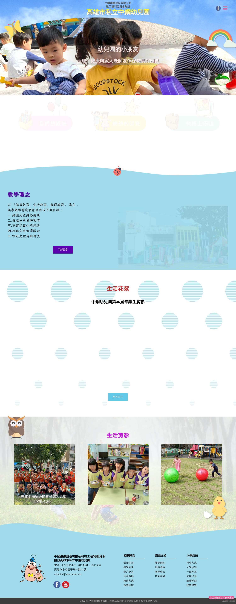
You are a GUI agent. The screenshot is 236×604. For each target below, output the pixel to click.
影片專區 (129, 571)
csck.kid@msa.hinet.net (68, 574)
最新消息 (129, 562)
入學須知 (192, 567)
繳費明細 (192, 580)
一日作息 (192, 571)
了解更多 (63, 249)
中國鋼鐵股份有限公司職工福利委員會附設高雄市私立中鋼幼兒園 (79, 558)
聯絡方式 (129, 580)
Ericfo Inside (228, 601)
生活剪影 (129, 576)
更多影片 (118, 396)
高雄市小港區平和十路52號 (70, 569)
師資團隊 (160, 567)
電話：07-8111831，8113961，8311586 (77, 565)
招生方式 (192, 562)
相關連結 (129, 585)
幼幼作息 (192, 576)
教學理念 (160, 571)
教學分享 (129, 567)
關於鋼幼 (160, 562)
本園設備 (160, 576)
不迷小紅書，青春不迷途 (221, 597)
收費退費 (192, 585)
